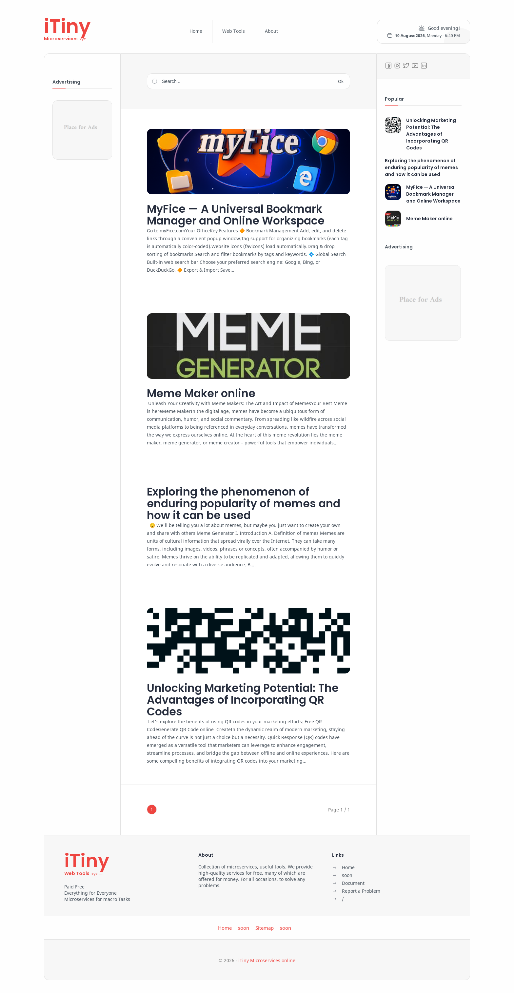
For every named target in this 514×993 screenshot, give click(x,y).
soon (243, 930)
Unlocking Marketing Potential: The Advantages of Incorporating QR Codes (244, 702)
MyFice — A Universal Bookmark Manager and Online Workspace (242, 215)
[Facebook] (388, 65)
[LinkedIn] (423, 65)
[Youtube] (415, 65)
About (271, 31)
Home (195, 31)
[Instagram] (397, 65)
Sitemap (264, 930)
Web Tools (233, 31)
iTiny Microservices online (266, 963)
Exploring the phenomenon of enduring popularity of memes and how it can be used (237, 504)
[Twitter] (406, 65)
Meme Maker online (205, 394)
